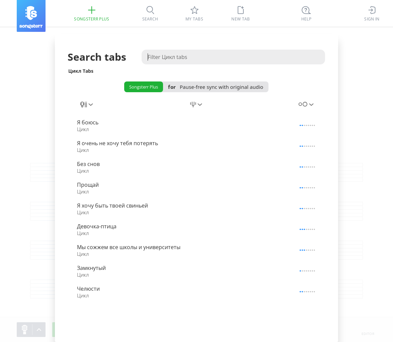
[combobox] (87, 108)
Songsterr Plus (143, 87)
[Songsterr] (31, 16)
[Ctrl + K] (306, 13)
